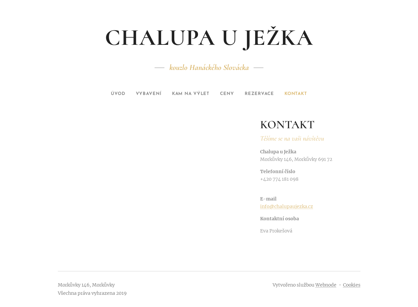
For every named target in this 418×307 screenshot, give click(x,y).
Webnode (325, 285)
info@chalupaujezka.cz (286, 206)
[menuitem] (110, 94)
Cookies (351, 285)
